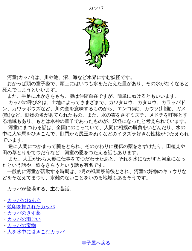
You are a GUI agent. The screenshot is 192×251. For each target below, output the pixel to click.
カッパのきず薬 (24, 212)
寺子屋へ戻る (96, 242)
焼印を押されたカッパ (31, 206)
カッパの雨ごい (24, 219)
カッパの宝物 (21, 225)
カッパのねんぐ (24, 200)
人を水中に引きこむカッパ (36, 231)
